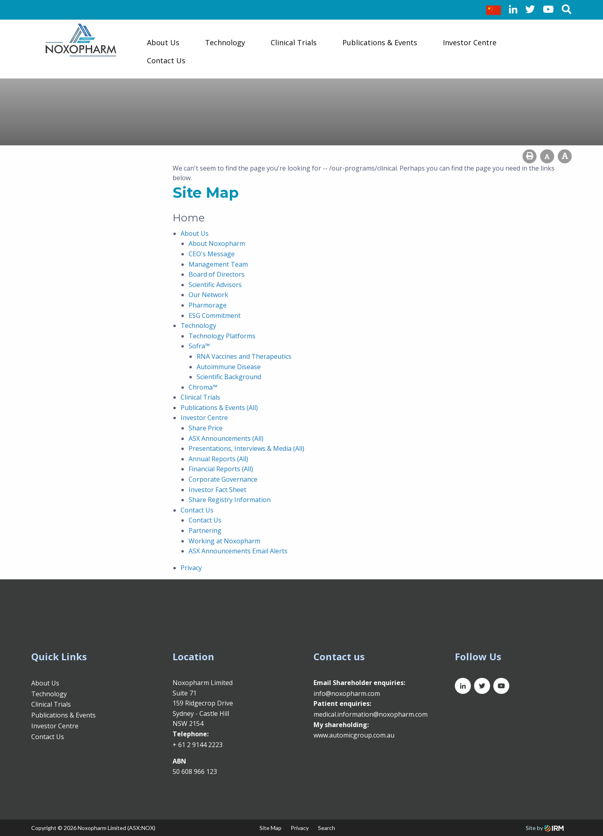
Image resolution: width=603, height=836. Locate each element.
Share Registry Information (230, 499)
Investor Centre (469, 42)
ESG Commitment (215, 315)
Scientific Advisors (215, 284)
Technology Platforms (222, 336)
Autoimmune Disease (229, 366)
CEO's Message (212, 253)
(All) (252, 407)
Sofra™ (199, 346)
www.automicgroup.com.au (354, 735)
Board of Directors (217, 274)
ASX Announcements (220, 438)
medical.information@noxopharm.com (371, 714)
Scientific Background (229, 376)
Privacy (191, 567)
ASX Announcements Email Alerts (238, 551)
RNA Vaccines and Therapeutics (244, 356)
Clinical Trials (294, 42)
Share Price (206, 428)
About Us (163, 42)
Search (326, 827)
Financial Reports (214, 468)
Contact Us (166, 60)
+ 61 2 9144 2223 (198, 744)
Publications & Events (379, 42)
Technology (225, 42)
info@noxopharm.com (347, 693)
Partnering (205, 530)
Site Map (270, 827)
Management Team (218, 264)
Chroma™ (203, 387)
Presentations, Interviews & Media (240, 448)
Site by (545, 827)
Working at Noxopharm (224, 541)
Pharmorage (208, 305)
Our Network (208, 294)
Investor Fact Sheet (217, 489)
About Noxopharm (217, 243)
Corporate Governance (223, 479)
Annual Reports (212, 458)
